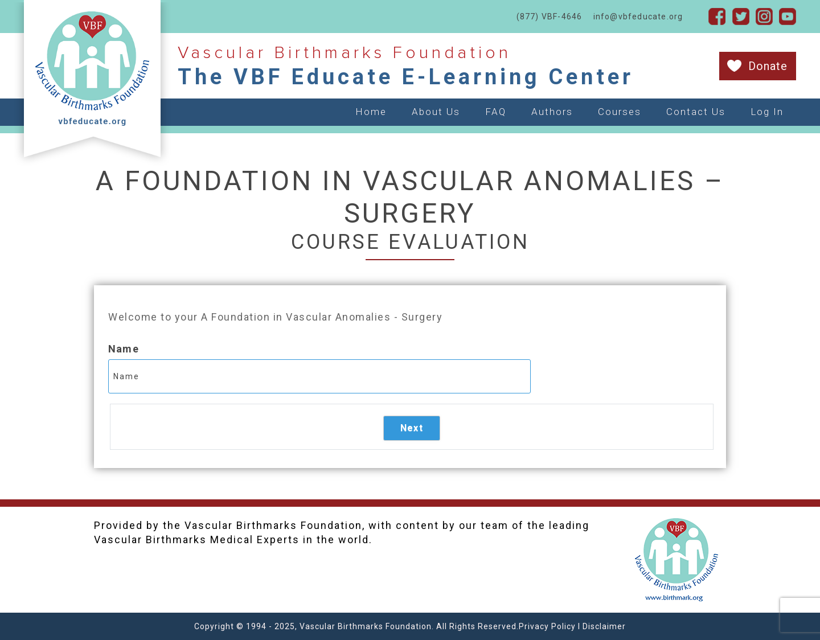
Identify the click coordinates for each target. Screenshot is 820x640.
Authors (552, 111)
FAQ (495, 111)
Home (371, 111)
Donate (768, 66)
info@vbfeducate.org (638, 16)
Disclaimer (604, 626)
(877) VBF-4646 (549, 16)
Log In (767, 111)
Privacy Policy (547, 626)
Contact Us (695, 111)
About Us (436, 111)
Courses (619, 111)
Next (411, 427)
